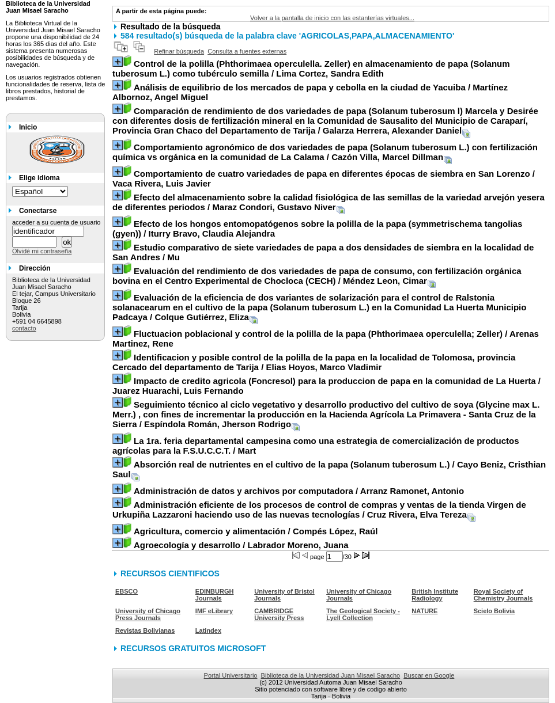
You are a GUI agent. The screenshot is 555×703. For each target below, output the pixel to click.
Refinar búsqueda (179, 51)
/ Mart (315, 445)
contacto (24, 328)
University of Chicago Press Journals (147, 614)
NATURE (424, 610)
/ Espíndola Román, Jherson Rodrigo (325, 414)
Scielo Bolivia (494, 610)
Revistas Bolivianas (145, 630)
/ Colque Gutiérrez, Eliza (319, 307)
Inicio (28, 127)
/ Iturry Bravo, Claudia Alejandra (317, 228)
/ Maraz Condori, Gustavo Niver (328, 202)
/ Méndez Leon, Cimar (317, 276)
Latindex (208, 630)
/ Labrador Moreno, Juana (241, 545)
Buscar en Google (428, 675)
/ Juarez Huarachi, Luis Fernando (326, 386)
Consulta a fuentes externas (246, 51)
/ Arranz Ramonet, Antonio (299, 491)
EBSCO (126, 591)
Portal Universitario (231, 675)
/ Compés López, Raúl (255, 531)
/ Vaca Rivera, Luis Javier (323, 178)
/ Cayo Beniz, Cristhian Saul (329, 469)
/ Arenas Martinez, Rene (325, 338)
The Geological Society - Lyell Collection (363, 614)
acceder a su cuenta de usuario (56, 222)
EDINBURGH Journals (214, 595)
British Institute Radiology (434, 595)
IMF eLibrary (214, 610)
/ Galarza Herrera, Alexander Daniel (325, 120)
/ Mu (323, 252)
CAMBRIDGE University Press (279, 614)
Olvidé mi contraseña (41, 251)
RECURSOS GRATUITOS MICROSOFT (193, 648)
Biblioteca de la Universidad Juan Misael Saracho (331, 675)
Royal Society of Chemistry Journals (503, 595)
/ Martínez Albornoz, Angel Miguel (310, 92)
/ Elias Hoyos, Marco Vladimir (313, 362)
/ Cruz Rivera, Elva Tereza (319, 509)
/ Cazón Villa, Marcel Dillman (325, 152)
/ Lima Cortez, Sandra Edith (311, 68)
